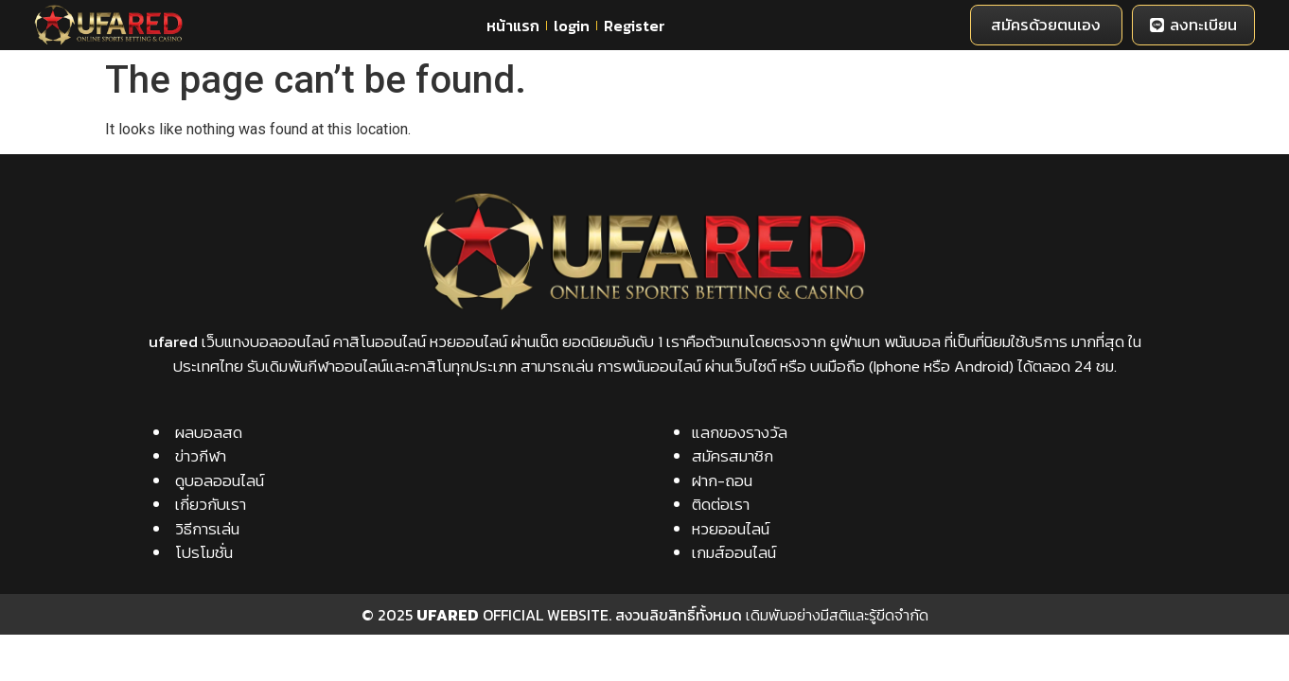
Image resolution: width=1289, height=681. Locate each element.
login (572, 25)
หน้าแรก (512, 25)
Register (634, 25)
